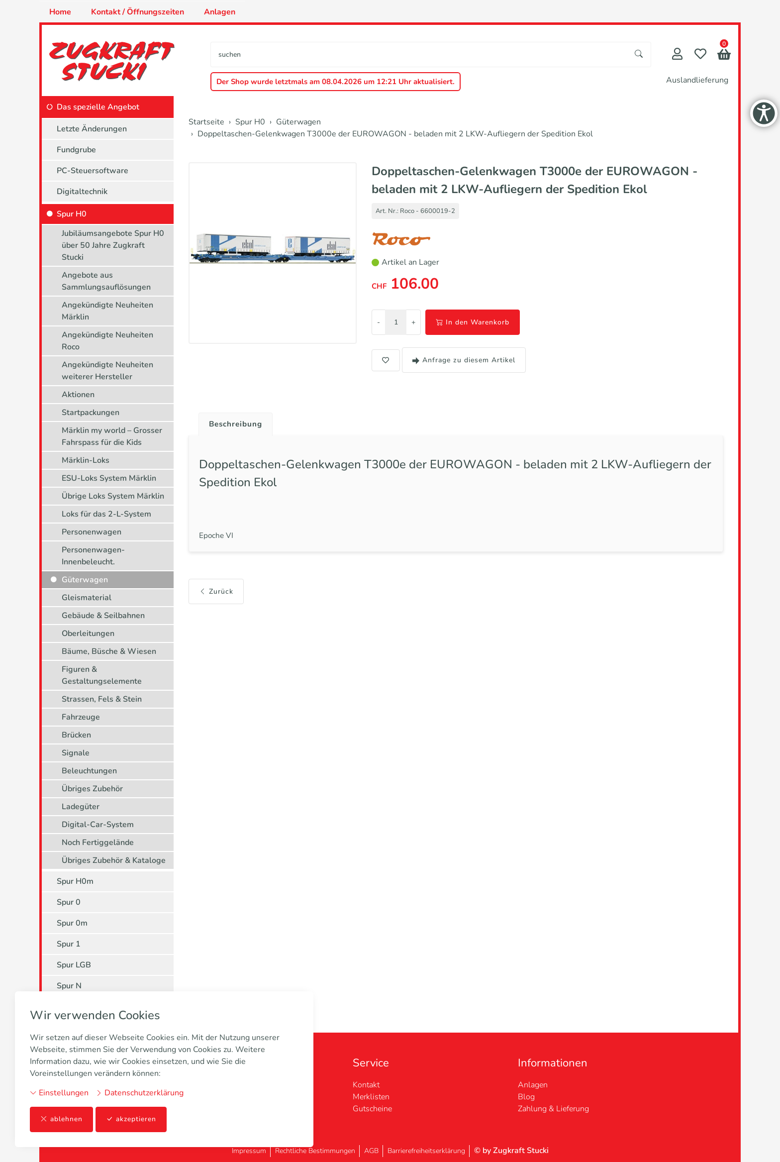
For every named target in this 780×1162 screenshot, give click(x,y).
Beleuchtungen (89, 770)
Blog (526, 1096)
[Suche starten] (639, 54)
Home (60, 11)
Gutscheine (372, 1108)
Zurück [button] (216, 594)
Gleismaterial (86, 597)
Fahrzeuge (81, 717)
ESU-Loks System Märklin (109, 478)
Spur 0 (69, 902)
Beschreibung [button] (237, 424)
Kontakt (366, 1084)
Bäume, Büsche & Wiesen (109, 651)
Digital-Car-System (98, 824)
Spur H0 (72, 214)
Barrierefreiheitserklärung (426, 1151)
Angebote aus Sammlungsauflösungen (106, 281)
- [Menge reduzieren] (378, 322)
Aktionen (78, 394)
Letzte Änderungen (92, 128)
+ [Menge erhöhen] (413, 322)
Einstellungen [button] (59, 1092)
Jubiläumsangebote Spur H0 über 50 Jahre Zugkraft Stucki (113, 245)
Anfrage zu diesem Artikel (463, 360)
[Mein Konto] (677, 55)
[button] (724, 55)
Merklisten (371, 1096)
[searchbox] (419, 54)
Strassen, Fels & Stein (102, 699)
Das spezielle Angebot (98, 107)
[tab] (234, 422)
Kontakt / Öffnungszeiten (137, 11)
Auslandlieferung (697, 80)
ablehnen (61, 1119)
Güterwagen (85, 579)
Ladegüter (80, 806)
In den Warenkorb (472, 322)
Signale (76, 752)
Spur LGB (74, 964)
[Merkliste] (700, 55)
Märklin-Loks (85, 460)
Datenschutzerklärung (140, 1092)
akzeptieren (131, 1119)
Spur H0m (75, 881)
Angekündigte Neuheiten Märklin (107, 311)
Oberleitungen (88, 633)
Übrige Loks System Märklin (113, 496)
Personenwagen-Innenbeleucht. (93, 555)
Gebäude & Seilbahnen (103, 615)
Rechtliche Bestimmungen (315, 1151)
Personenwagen (91, 532)
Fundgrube (76, 149)
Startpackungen (90, 412)
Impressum (249, 1151)
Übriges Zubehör (92, 788)
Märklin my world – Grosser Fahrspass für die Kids (112, 436)
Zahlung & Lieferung (553, 1108)
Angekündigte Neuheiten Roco (107, 340)
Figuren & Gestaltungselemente (102, 675)
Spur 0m (72, 923)
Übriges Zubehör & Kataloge (114, 860)
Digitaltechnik (82, 191)
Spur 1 (69, 944)
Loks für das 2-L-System (106, 514)
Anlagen (219, 11)
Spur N (69, 985)
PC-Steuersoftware (92, 170)
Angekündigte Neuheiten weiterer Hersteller (107, 370)
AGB (371, 1151)
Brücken (76, 735)
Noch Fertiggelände (98, 842)
